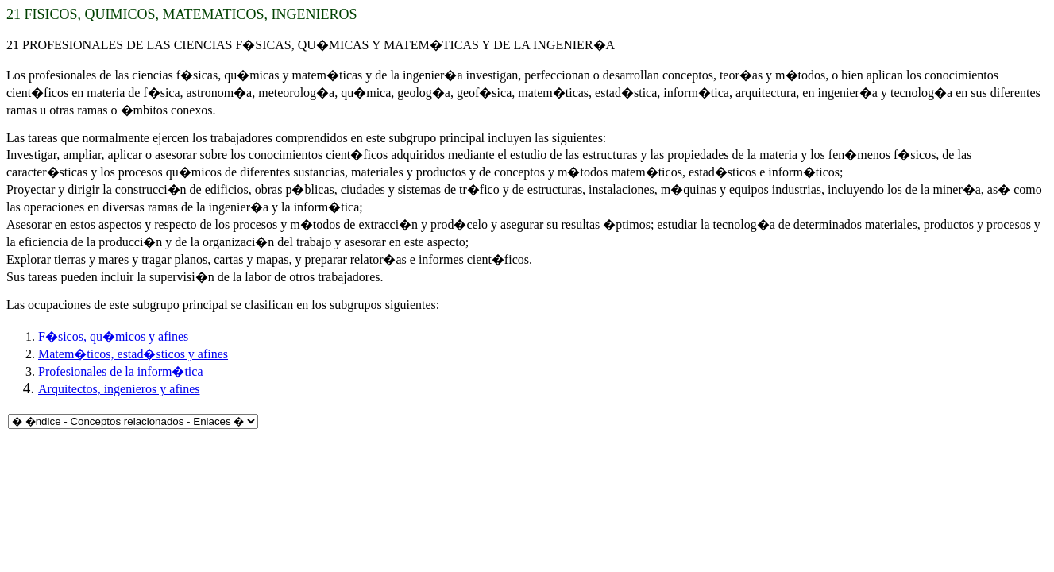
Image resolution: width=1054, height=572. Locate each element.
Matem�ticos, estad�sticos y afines (133, 354)
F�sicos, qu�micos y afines (113, 336)
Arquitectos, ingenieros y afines (119, 389)
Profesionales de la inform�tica (120, 371)
